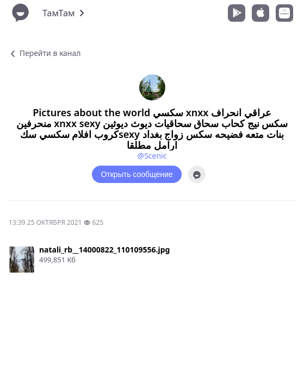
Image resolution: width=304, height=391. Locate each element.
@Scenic (152, 155)
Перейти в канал (44, 53)
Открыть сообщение (136, 174)
